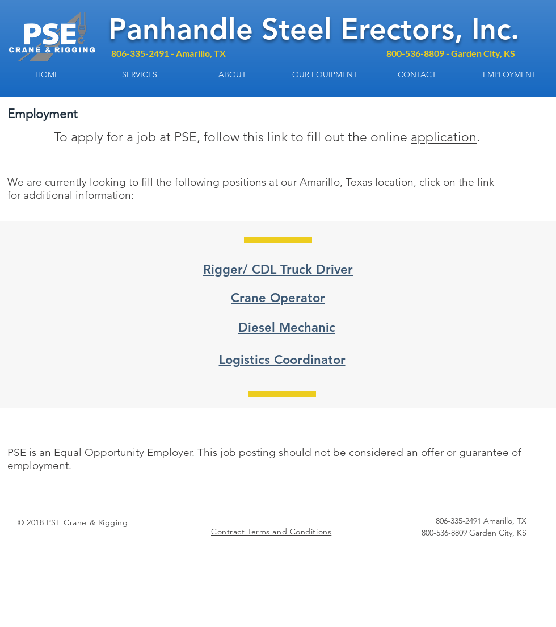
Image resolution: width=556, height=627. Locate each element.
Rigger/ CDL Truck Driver (278, 269)
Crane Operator (278, 298)
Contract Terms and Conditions (271, 531)
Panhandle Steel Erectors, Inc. (313, 29)
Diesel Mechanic (286, 327)
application (444, 137)
